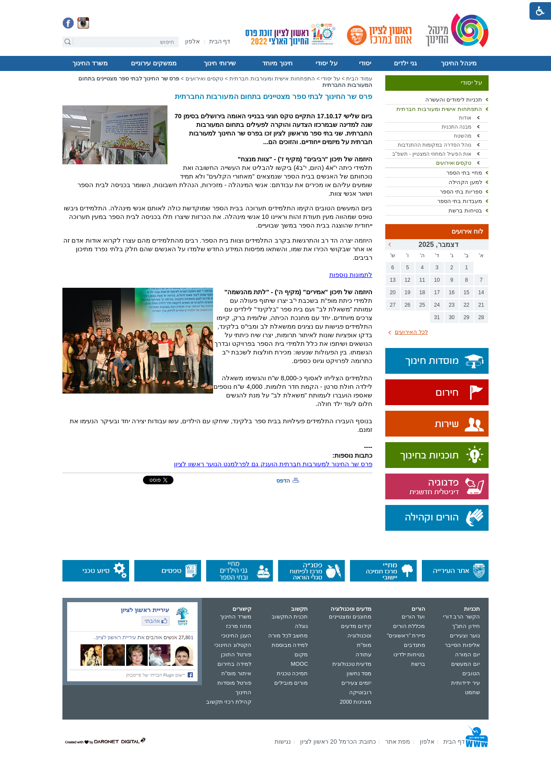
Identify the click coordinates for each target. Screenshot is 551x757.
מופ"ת (364, 645)
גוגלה (301, 626)
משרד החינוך (90, 63)
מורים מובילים (291, 683)
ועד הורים (413, 616)
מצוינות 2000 (355, 702)
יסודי (365, 63)
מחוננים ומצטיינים (350, 616)
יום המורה (467, 654)
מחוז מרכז (238, 626)
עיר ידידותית (465, 683)
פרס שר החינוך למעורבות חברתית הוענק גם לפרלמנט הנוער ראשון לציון (273, 464)
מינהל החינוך (459, 63)
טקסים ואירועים (453, 163)
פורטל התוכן (236, 654)
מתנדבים (414, 645)
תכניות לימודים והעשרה (453, 99)
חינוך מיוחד (277, 63)
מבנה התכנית (456, 127)
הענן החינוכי (236, 635)
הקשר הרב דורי (461, 616)
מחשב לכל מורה (288, 635)
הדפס (283, 480)
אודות (465, 118)
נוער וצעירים (465, 635)
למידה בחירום (234, 664)
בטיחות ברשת (465, 210)
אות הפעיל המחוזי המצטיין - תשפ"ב (431, 154)
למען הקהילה (465, 182)
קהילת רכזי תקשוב (228, 702)
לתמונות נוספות (350, 274)
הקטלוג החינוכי (232, 645)
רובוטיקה (360, 692)
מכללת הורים (409, 626)
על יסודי (326, 63)
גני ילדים (405, 63)
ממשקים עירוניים (153, 63)
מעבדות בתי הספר (459, 201)
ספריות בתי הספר (461, 191)
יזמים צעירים (356, 683)
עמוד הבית (359, 78)
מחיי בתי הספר (464, 172)
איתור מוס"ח (236, 673)
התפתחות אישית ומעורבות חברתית (439, 109)
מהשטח (462, 136)
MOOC (299, 664)
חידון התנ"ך (466, 626)
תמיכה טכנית (292, 673)
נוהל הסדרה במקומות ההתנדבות (434, 145)
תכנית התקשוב (290, 616)
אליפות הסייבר (462, 645)
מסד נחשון (359, 673)
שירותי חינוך (219, 63)
